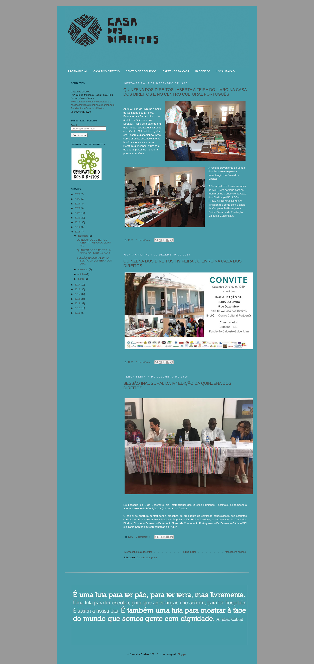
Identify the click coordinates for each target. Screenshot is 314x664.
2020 (78, 222)
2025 (78, 199)
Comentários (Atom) (147, 557)
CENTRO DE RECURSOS (141, 71)
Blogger (182, 654)
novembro (83, 269)
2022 (78, 213)
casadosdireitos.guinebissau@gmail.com (93, 105)
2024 (78, 203)
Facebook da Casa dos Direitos (87, 108)
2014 (78, 298)
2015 (78, 294)
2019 (78, 227)
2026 (78, 194)
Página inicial (189, 552)
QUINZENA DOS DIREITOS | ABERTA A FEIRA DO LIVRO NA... (94, 242)
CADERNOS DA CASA (176, 71)
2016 (78, 289)
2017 (78, 284)
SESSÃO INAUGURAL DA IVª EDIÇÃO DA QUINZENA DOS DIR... (94, 260)
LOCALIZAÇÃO (225, 71)
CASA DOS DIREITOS (107, 71)
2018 (78, 231)
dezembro (83, 235)
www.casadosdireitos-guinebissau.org (91, 101)
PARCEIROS (202, 71)
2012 (78, 308)
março (81, 278)
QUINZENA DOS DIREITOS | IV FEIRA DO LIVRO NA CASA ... (95, 251)
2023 (78, 208)
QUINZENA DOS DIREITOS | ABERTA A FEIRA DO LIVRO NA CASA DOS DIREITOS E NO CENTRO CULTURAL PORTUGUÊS (185, 91)
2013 (78, 303)
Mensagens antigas (235, 552)
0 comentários (143, 240)
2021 (78, 217)
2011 (78, 312)
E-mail (74, 125)
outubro (81, 274)
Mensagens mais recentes (138, 552)
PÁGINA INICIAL (78, 71)
